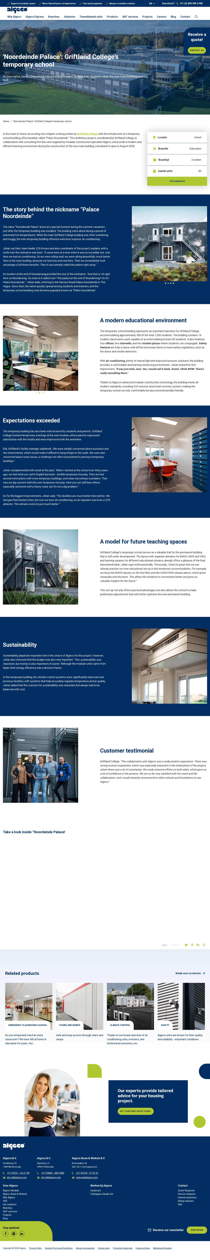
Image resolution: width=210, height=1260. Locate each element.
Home (6, 121)
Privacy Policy (35, 1250)
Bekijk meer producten (190, 975)
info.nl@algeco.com (15, 1179)
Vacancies (95, 1192)
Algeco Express (35, 16)
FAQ (180, 1206)
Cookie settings (143, 1250)
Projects (147, 16)
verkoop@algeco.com (85, 1179)
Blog (173, 16)
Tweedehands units (91, 16)
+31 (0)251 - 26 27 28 (16, 1175)
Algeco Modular (11, 1192)
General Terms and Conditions (59, 1250)
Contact (185, 16)
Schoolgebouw (177, 182)
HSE (5, 1203)
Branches (54, 16)
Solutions (69, 16)
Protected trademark (122, 1250)
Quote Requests (186, 1192)
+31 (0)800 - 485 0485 (50, 1175)
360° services (130, 16)
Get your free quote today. (142, 1113)
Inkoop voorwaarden (85, 1250)
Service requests (186, 1196)
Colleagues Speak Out (101, 1196)
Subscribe (195, 1232)
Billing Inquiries (186, 1203)
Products (112, 16)
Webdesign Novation (162, 1250)
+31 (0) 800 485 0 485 (191, 3)
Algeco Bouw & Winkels (15, 1196)
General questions (187, 1199)
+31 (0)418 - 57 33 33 (85, 1175)
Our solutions (9, 1206)
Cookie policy (104, 1250)
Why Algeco (14, 16)
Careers (161, 16)
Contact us (197, 50)
